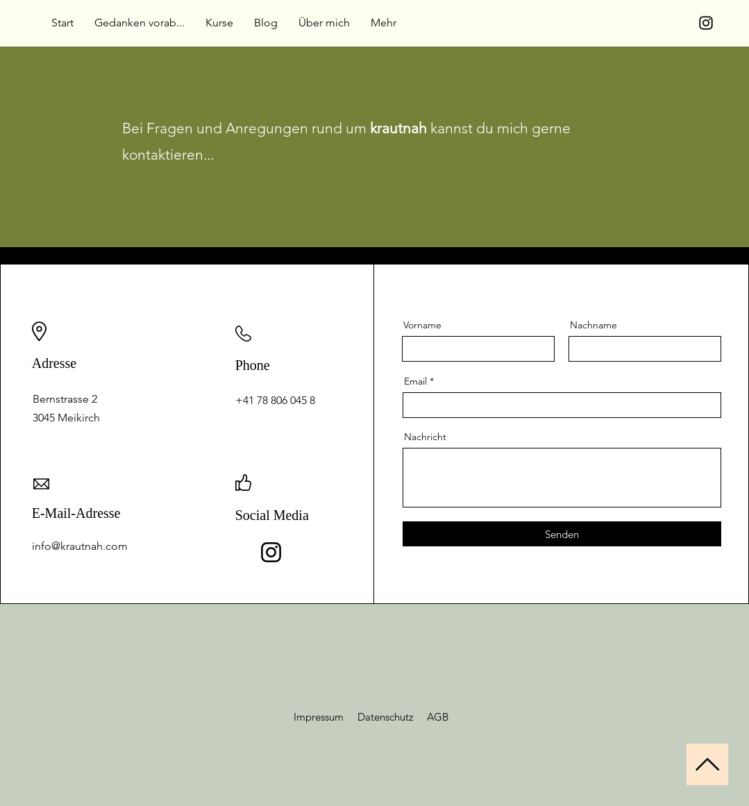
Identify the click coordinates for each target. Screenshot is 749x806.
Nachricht (425, 437)
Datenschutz (386, 716)
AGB (437, 716)
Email (415, 381)
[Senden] (562, 533)
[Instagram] (706, 23)
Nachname (593, 325)
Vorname (422, 325)
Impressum (325, 716)
